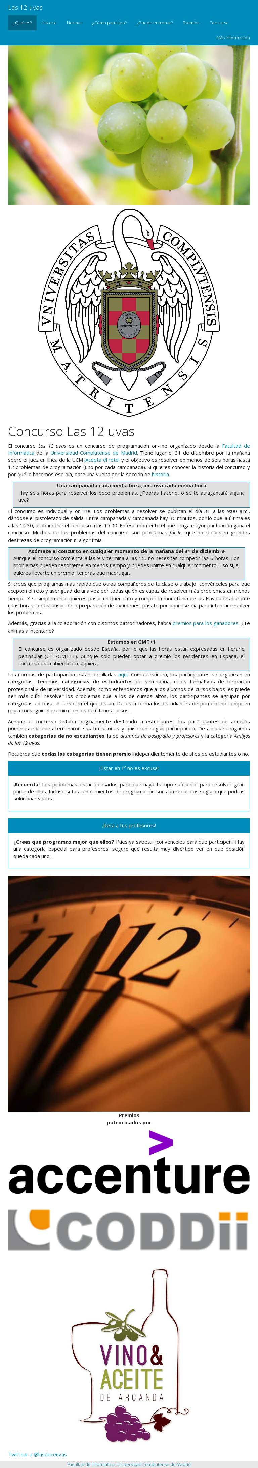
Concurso (219, 23)
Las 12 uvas (25, 7)
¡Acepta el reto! (102, 459)
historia (160, 474)
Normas (74, 23)
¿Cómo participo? (109, 23)
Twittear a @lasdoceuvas (37, 1454)
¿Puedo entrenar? (155, 23)
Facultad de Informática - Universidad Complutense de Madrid (129, 1464)
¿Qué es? (22, 23)
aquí (123, 674)
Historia (49, 23)
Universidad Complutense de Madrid (93, 452)
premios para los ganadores (206, 623)
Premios (191, 23)
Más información (233, 38)
